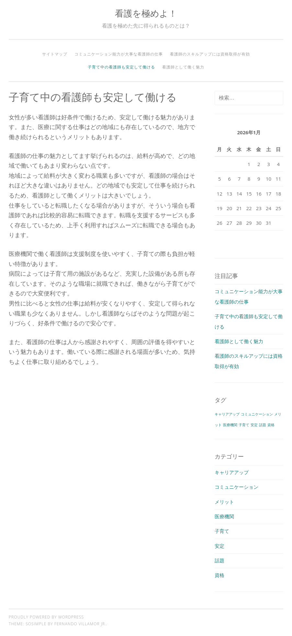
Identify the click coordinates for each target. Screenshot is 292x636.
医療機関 (224, 516)
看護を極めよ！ (146, 13)
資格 (219, 575)
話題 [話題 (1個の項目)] (262, 425)
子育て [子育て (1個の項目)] (244, 425)
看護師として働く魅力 (183, 67)
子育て (222, 531)
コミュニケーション (236, 487)
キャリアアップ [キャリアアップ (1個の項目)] (227, 414)
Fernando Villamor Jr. (80, 624)
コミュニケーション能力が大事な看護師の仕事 (118, 54)
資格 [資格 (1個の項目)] (271, 425)
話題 (219, 560)
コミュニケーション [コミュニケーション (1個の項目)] (257, 414)
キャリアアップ (232, 472)
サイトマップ (54, 54)
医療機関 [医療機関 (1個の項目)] (230, 425)
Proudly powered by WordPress (46, 617)
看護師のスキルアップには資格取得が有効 (210, 54)
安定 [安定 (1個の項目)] (254, 425)
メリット (224, 501)
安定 (219, 546)
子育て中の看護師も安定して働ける (121, 67)
